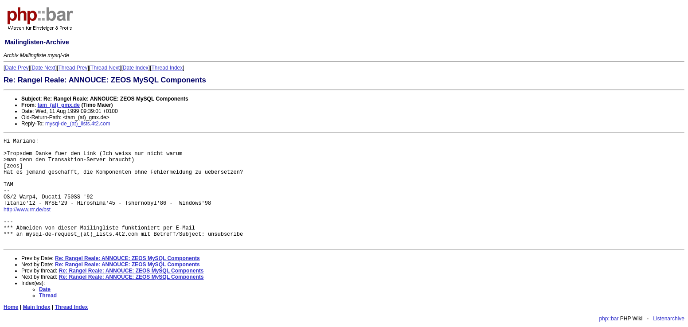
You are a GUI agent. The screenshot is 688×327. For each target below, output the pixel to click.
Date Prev (16, 68)
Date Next (43, 68)
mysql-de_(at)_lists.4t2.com (77, 124)
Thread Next (105, 68)
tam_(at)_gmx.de (59, 105)
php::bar (608, 318)
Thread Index (167, 68)
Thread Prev (72, 68)
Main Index (36, 307)
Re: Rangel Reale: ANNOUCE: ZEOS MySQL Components (127, 258)
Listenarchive (668, 318)
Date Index (136, 68)
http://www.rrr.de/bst (27, 209)
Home (11, 307)
